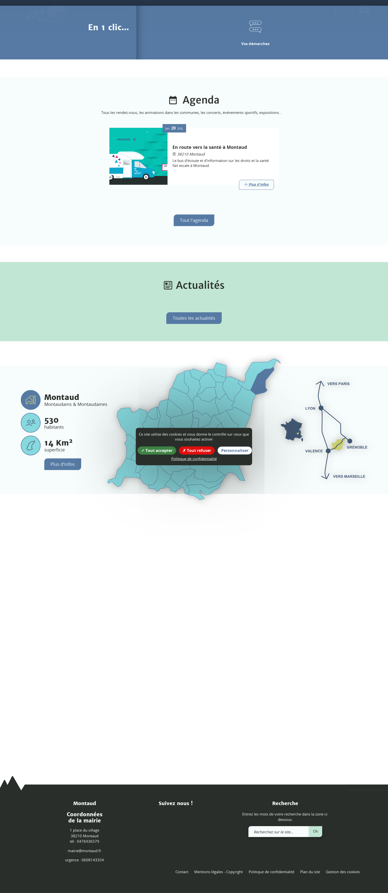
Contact (181, 871)
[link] (350, 11)
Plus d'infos (63, 716)
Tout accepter (156, 450)
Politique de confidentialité (271, 871)
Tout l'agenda (194, 472)
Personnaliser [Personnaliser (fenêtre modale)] (234, 450)
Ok (315, 831)
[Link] (256, 437)
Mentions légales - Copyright (218, 871)
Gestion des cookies (343, 871)
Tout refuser (197, 450)
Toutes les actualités (194, 570)
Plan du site (310, 871)
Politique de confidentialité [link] (194, 458)
